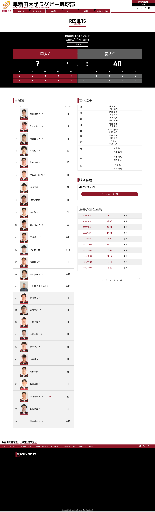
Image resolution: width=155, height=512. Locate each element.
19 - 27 (109, 285)
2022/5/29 (87, 233)
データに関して (65, 446)
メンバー (70, 11)
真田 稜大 (34, 298)
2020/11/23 (87, 280)
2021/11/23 (87, 262)
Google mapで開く (110, 212)
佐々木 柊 (34, 126)
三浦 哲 (33, 237)
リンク (75, 446)
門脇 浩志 (34, 139)
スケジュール (37, 11)
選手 (21, 106)
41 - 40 (109, 239)
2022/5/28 (87, 239)
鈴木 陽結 (34, 274)
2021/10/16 (87, 268)
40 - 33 (109, 262)
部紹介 (56, 446)
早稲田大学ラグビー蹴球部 (44, 4)
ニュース (21, 11)
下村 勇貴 (34, 322)
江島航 (33, 150)
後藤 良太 (34, 114)
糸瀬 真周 (34, 384)
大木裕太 (34, 310)
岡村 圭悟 (34, 372)
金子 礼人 (34, 225)
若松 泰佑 (34, 162)
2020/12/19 (87, 274)
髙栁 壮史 (34, 421)
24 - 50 (109, 245)
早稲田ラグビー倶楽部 (86, 446)
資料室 (86, 11)
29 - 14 (109, 274)
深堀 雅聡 (34, 187)
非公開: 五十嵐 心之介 (39, 286)
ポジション (68, 106)
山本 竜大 (34, 359)
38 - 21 (109, 233)
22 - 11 (110, 279)
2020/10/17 (87, 286)
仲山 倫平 (34, 397)
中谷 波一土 (35, 250)
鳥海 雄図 (34, 409)
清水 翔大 (34, 212)
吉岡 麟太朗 (35, 262)
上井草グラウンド (82, 36)
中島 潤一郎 (35, 175)
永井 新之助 (35, 200)
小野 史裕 (34, 334)
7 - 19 (110, 268)
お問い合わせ (102, 11)
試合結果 (53, 11)
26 (121, 297)
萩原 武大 (34, 347)
